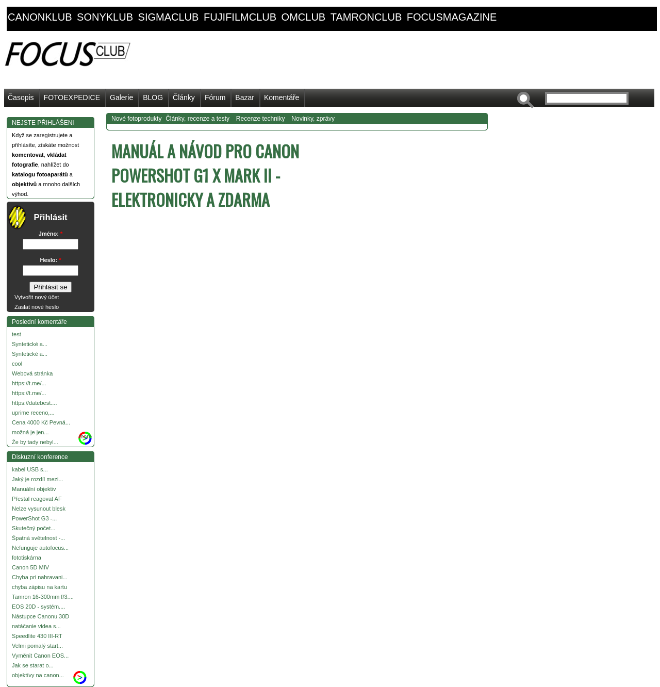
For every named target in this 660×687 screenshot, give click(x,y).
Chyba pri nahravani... (40, 577)
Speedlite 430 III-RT (37, 636)
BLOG (153, 97)
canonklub (40, 17)
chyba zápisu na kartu (39, 587)
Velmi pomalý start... (37, 646)
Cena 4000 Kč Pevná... (41, 422)
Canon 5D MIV (30, 567)
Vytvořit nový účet (36, 297)
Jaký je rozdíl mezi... (37, 479)
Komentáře (281, 97)
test (16, 334)
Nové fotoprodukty (136, 118)
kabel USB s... (30, 469)
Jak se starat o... (33, 665)
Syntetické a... (29, 344)
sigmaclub (168, 17)
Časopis (21, 97)
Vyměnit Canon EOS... (40, 655)
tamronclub (366, 17)
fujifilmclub (240, 17)
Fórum (215, 97)
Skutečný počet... (33, 528)
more (85, 436)
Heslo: (50, 260)
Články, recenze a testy (197, 118)
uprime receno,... (33, 413)
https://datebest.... (34, 403)
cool (17, 364)
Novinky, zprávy (313, 118)
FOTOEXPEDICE (72, 97)
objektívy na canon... (38, 675)
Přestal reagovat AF (37, 499)
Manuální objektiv (34, 489)
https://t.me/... (29, 383)
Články (184, 97)
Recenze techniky (260, 118)
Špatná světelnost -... (38, 538)
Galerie (121, 97)
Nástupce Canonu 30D (40, 616)
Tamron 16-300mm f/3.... (43, 597)
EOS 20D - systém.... (38, 606)
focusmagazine (452, 17)
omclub (304, 17)
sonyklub (105, 17)
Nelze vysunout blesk (38, 508)
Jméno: (50, 234)
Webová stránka (32, 373)
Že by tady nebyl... (35, 442)
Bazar (244, 97)
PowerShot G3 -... (34, 518)
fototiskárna (26, 557)
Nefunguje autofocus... (40, 548)
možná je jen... (30, 432)
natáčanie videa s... (36, 626)
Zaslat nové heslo (36, 307)
